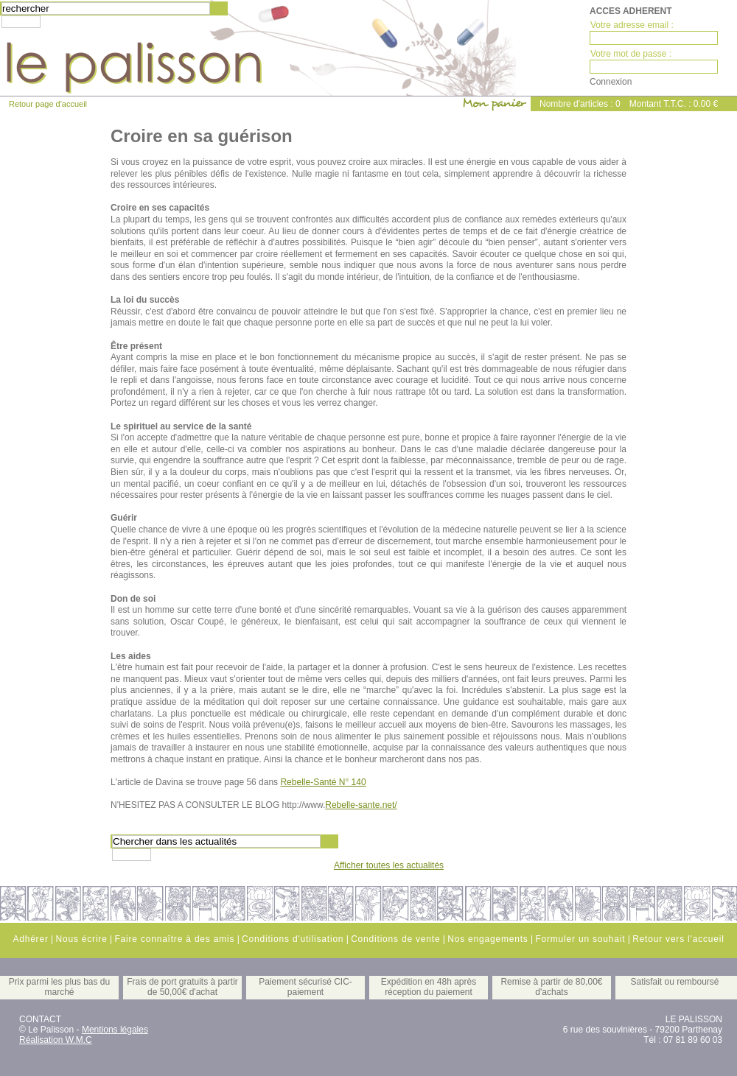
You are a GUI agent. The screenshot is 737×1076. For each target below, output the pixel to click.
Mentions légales (115, 1029)
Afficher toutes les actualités (389, 865)
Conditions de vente (395, 939)
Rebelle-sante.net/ (361, 805)
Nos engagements (487, 939)
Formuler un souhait (580, 939)
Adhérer (30, 939)
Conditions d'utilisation (292, 939)
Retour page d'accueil (48, 103)
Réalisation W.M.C (55, 1040)
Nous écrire (81, 939)
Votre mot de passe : (630, 54)
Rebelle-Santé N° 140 (323, 782)
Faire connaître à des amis (174, 939)
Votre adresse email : (632, 25)
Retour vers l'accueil (678, 939)
